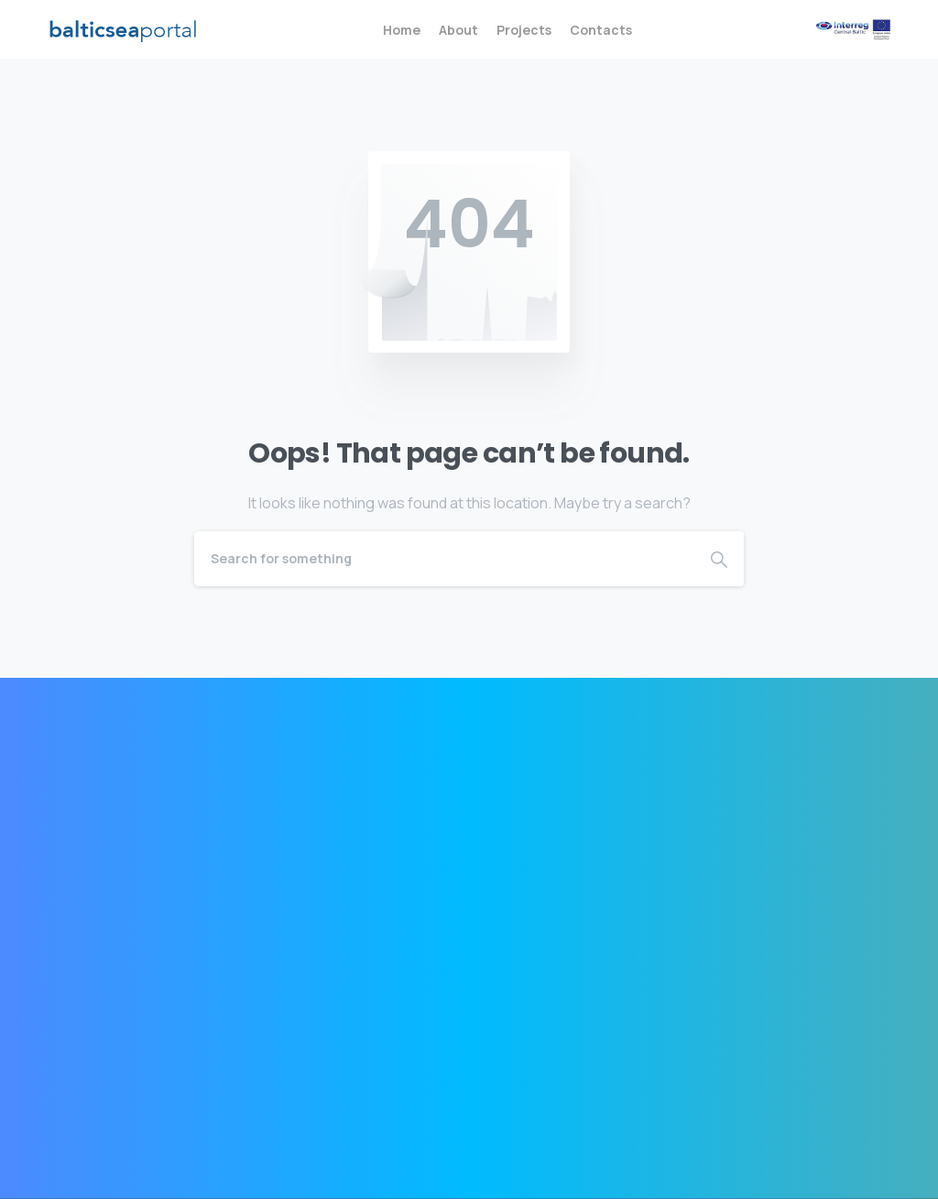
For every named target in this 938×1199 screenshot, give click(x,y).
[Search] (444, 558)
